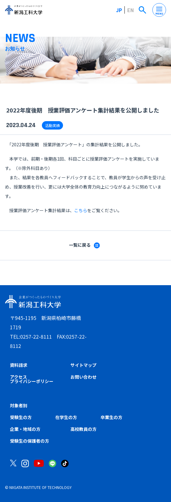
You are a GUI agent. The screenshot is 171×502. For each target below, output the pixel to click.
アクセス (18, 377)
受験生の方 (21, 417)
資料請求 (18, 365)
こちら (80, 210)
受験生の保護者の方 (29, 441)
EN (130, 10)
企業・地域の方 (25, 429)
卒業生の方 (111, 417)
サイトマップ (83, 365)
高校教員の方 (83, 429)
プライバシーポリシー (31, 381)
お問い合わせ (83, 377)
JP (119, 10)
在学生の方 (66, 417)
